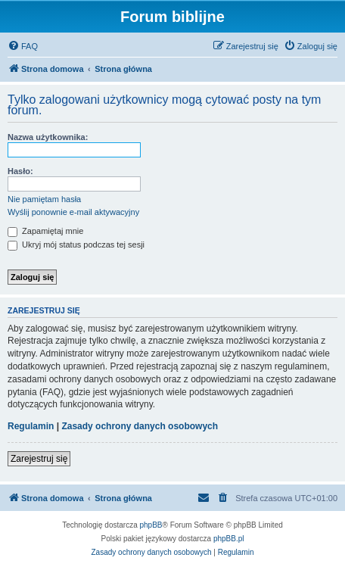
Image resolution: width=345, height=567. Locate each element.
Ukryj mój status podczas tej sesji (76, 244)
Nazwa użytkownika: (48, 137)
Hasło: (20, 171)
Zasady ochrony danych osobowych (139, 426)
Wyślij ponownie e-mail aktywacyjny (73, 212)
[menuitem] (23, 46)
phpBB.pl (228, 538)
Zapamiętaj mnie (45, 230)
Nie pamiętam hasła (44, 199)
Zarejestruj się (39, 458)
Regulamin (31, 426)
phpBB (151, 525)
